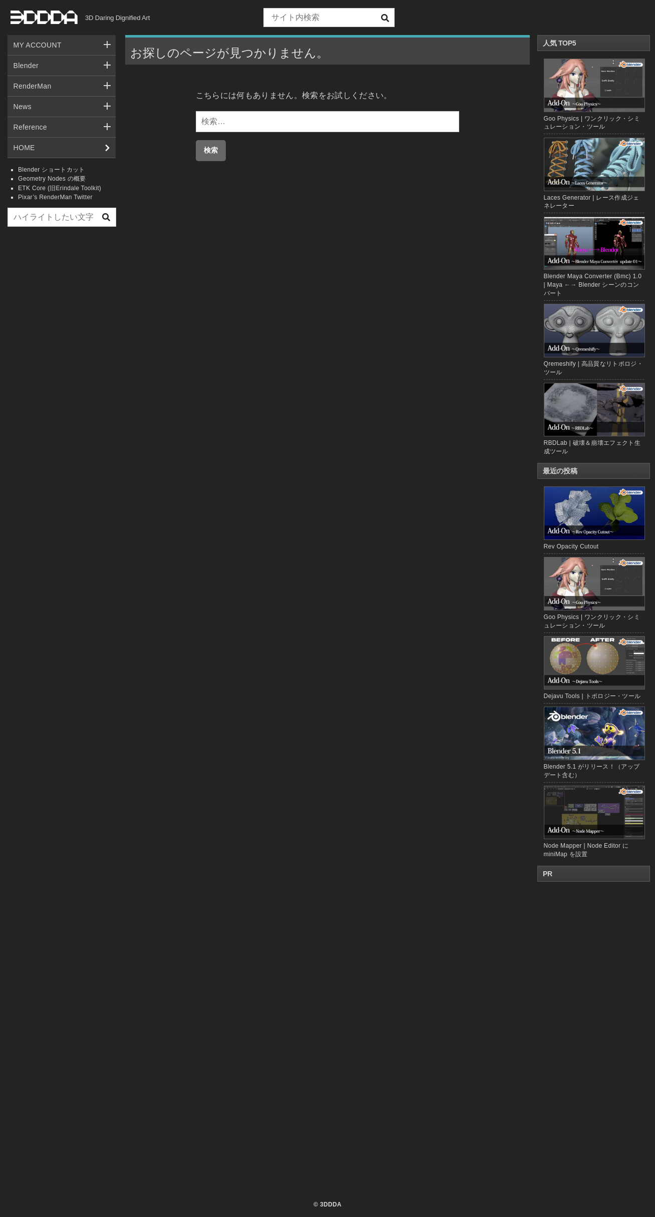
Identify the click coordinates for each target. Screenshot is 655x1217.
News (23, 107)
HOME (24, 148)
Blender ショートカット (51, 169)
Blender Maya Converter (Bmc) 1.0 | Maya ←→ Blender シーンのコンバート (593, 285)
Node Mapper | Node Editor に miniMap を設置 (594, 821)
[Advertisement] (62, 387)
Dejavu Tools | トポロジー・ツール (594, 668)
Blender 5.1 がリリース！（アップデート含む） (594, 742)
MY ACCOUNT (38, 45)
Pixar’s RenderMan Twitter (55, 197)
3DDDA (331, 1204)
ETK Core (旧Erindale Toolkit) (59, 188)
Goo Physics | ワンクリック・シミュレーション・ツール (594, 593)
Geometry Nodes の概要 (52, 178)
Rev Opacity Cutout (594, 518)
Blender (26, 66)
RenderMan (33, 86)
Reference (30, 127)
